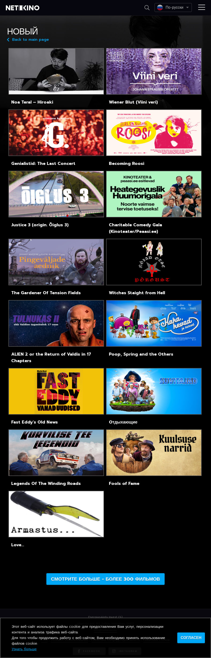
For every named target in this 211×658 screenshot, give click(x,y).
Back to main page (28, 39)
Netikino (23, 8)
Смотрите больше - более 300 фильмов (105, 579)
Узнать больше (24, 649)
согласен (191, 638)
